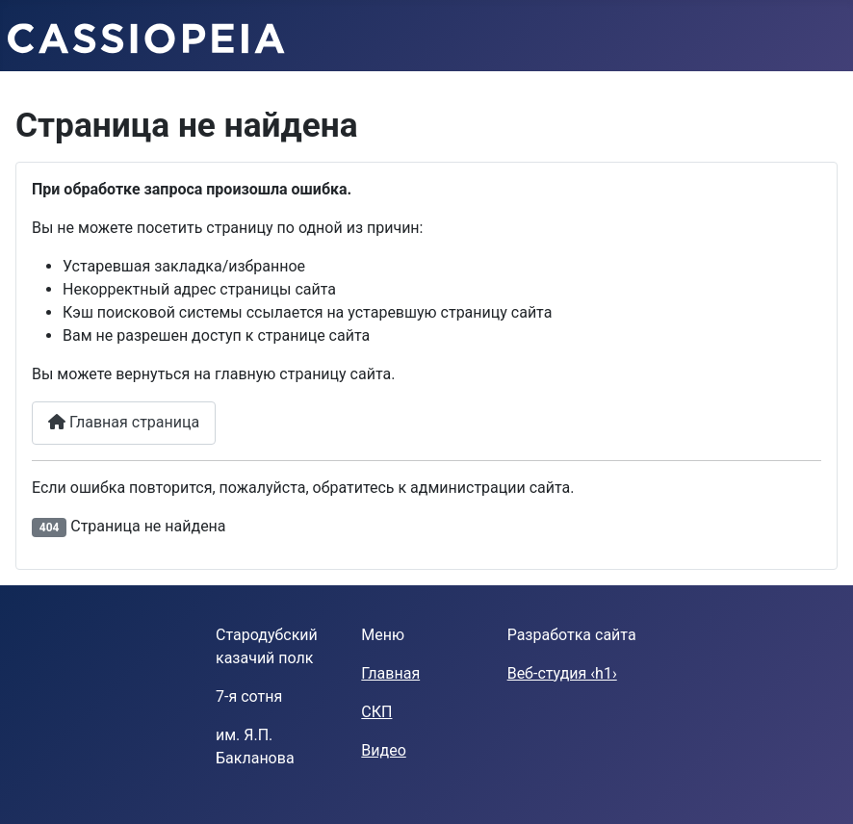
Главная (390, 673)
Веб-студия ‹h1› (562, 673)
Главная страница (123, 422)
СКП (376, 712)
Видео (383, 750)
